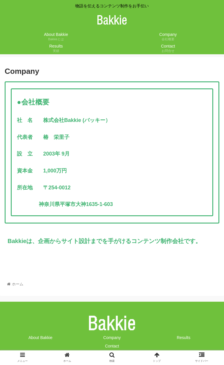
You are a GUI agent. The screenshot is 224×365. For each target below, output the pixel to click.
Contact (112, 346)
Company (112, 337)
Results (183, 337)
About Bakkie (40, 337)
